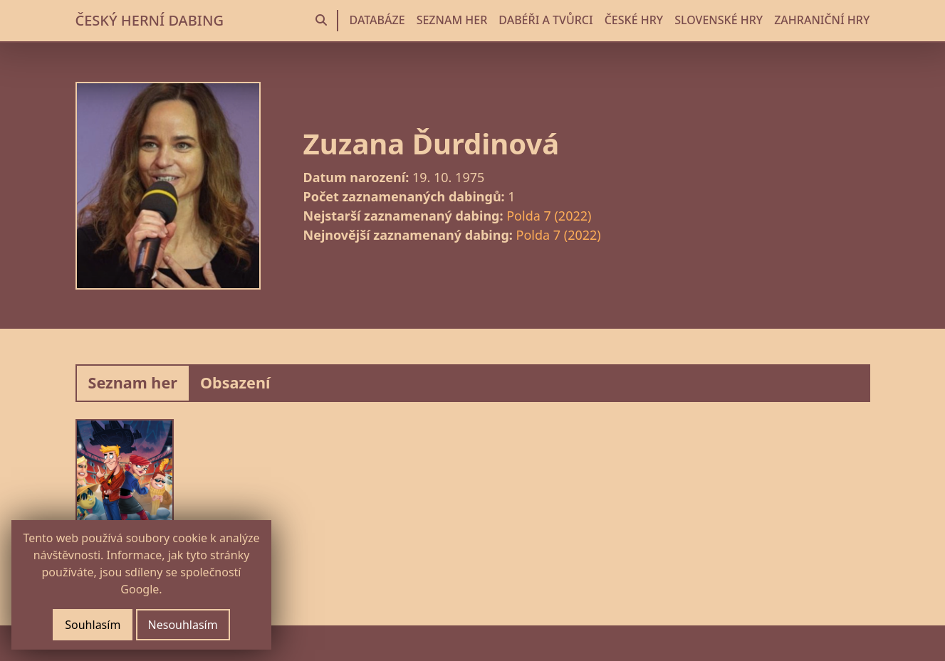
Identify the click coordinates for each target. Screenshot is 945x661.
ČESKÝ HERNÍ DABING (149, 20)
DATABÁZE (377, 20)
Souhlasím (92, 625)
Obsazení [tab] (235, 382)
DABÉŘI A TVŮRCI (545, 20)
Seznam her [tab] (132, 382)
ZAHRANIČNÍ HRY (822, 20)
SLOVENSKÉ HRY (718, 20)
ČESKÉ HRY (634, 20)
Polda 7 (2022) (548, 215)
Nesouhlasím (183, 625)
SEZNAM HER (452, 20)
